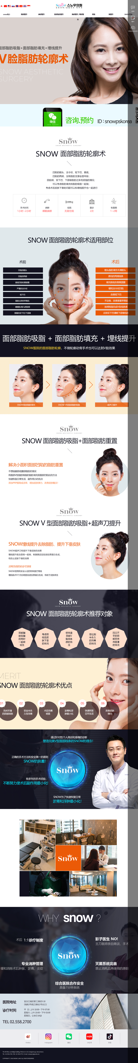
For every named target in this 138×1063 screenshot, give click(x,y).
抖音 (109, 1043)
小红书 (89, 1043)
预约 (132, 21)
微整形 (111, 14)
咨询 (132, 11)
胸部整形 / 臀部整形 (78, 15)
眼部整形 (24, 14)
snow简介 (6, 14)
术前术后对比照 (133, 31)
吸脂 (93, 14)
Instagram (48, 1043)
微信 (69, 1043)
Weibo (28, 1043)
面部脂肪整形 (58, 14)
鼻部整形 (41, 14)
